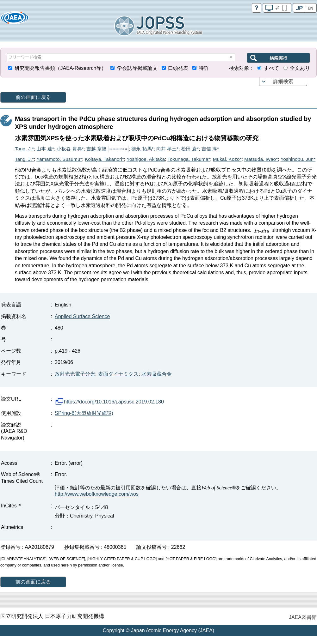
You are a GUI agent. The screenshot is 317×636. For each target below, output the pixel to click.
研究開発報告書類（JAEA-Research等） (60, 68)
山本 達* (45, 148)
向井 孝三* (167, 148)
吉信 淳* (210, 148)
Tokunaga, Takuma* (188, 159)
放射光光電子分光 (75, 374)
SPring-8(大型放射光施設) (84, 413)
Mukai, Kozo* (227, 159)
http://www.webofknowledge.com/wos (97, 494)
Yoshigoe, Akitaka (146, 159)
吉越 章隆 (96, 148)
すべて (271, 68)
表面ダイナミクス (118, 374)
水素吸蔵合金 (156, 374)
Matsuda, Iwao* (261, 159)
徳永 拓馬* (142, 148)
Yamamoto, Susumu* (59, 159)
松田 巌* (190, 148)
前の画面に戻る (33, 97)
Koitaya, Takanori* (104, 159)
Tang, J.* (24, 148)
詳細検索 (283, 81)
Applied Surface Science (82, 316)
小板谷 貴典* (70, 148)
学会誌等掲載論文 (137, 68)
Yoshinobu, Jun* (297, 159)
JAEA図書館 (303, 617)
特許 (204, 68)
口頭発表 (178, 68)
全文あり (300, 68)
